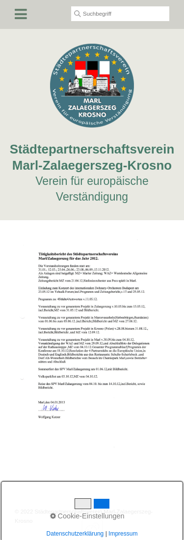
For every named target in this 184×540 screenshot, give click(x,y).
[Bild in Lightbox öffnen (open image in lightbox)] (92, 345)
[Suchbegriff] (120, 13)
